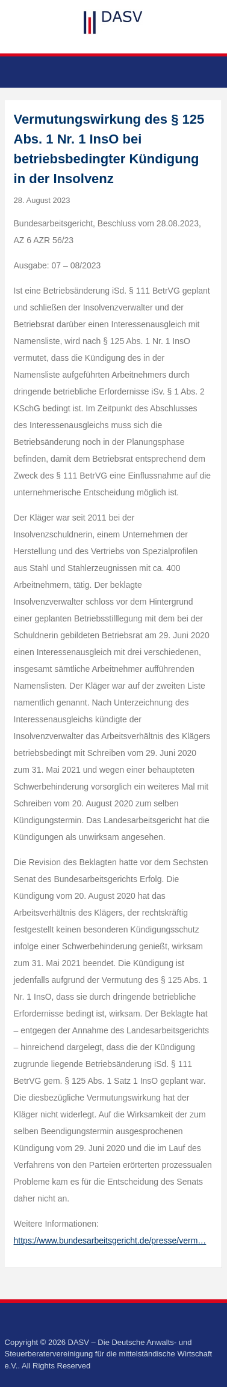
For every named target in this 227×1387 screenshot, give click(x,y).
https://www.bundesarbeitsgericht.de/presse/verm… (110, 1240)
